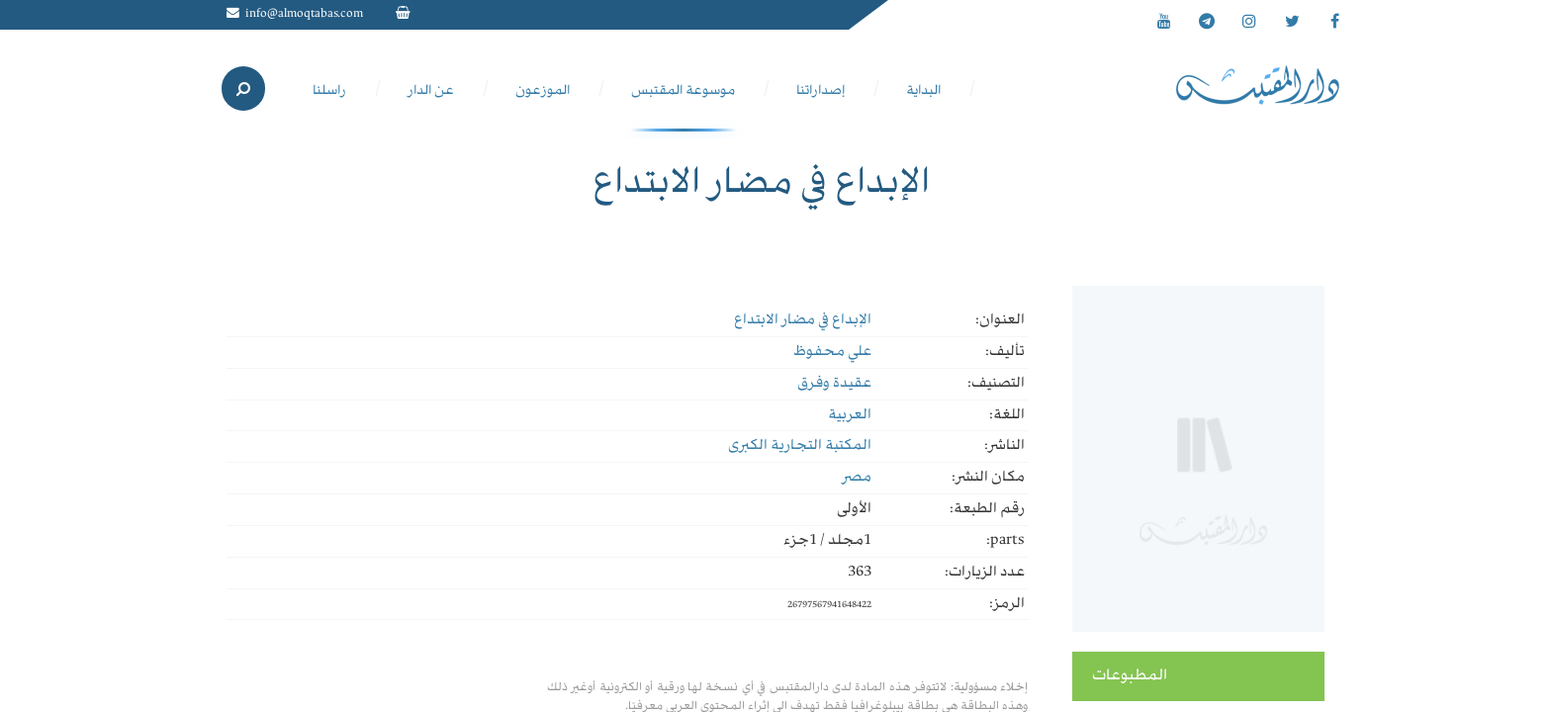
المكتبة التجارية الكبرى (799, 446)
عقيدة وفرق (834, 384)
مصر (856, 478)
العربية (849, 415)
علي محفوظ (832, 352)
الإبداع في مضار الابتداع (802, 320)
